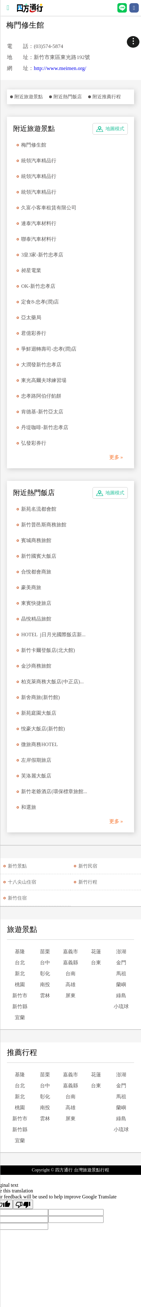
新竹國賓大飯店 (38, 556)
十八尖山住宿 (22, 882)
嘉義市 (70, 951)
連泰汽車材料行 (38, 223)
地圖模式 (114, 128)
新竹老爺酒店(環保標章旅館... (54, 791)
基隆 (20, 951)
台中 (45, 962)
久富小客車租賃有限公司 (48, 207)
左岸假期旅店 (36, 760)
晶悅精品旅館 (36, 618)
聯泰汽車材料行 (38, 239)
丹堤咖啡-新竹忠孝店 (44, 427)
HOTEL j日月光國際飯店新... (53, 634)
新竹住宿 (17, 898)
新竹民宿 (87, 866)
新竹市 (19, 995)
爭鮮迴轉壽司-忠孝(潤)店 (48, 349)
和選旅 (28, 807)
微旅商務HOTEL (39, 744)
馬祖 (121, 973)
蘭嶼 (121, 984)
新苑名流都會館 (38, 509)
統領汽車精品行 (38, 160)
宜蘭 (20, 1017)
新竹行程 (87, 882)
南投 (45, 984)
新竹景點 (17, 866)
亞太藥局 (31, 317)
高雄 (70, 984)
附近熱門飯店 (68, 96)
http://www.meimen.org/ (60, 68)
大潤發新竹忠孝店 (41, 364)
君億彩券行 (33, 333)
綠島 (121, 995)
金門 (121, 962)
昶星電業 (31, 270)
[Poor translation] (23, 1204)
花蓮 (96, 951)
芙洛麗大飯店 (36, 775)
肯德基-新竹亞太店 (42, 411)
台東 (96, 962)
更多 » (116, 457)
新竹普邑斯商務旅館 (43, 524)
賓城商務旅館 (36, 540)
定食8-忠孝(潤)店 (40, 301)
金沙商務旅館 (36, 666)
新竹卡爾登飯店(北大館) (48, 650)
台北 (20, 962)
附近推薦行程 (107, 96)
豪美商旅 (31, 587)
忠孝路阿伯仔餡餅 (41, 396)
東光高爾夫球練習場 (43, 380)
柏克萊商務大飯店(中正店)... (52, 681)
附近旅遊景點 (28, 96)
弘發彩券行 (33, 443)
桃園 (20, 984)
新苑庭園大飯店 (38, 713)
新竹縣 (19, 1006)
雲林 (45, 995)
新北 (20, 973)
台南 (70, 973)
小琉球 (121, 1006)
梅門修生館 (33, 145)
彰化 (45, 973)
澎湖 (121, 951)
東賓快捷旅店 (36, 603)
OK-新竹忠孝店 (38, 286)
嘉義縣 (70, 962)
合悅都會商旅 (36, 571)
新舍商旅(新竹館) (40, 697)
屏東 (70, 995)
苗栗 (45, 951)
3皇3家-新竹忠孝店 (42, 254)
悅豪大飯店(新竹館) (43, 728)
